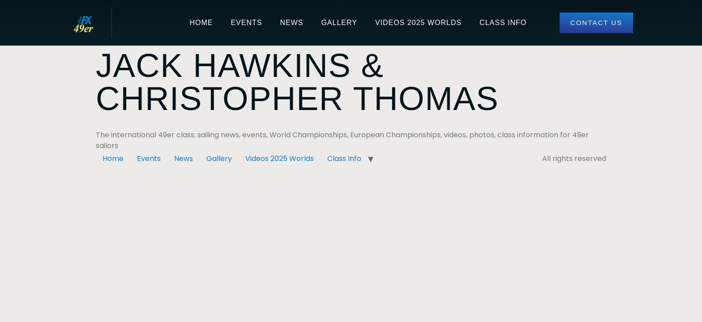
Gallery (339, 22)
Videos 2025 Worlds (418, 22)
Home (201, 22)
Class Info (502, 22)
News (291, 22)
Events (246, 22)
